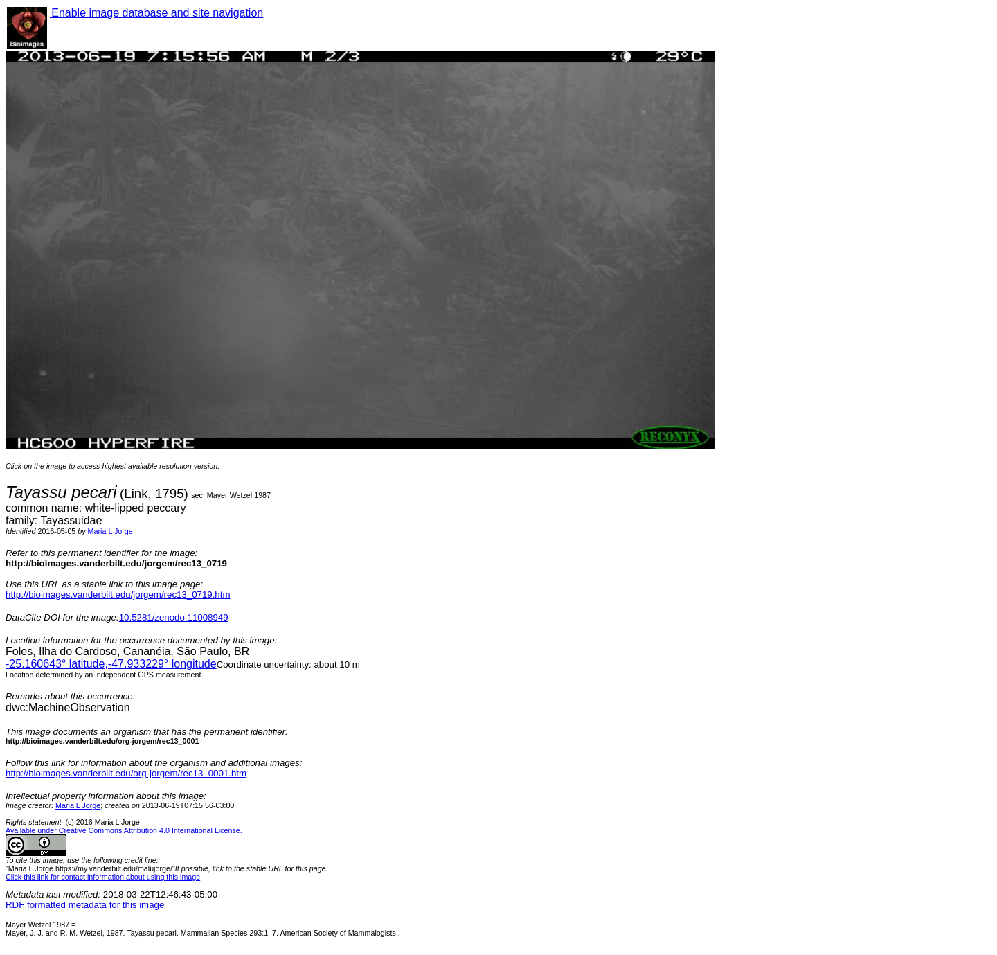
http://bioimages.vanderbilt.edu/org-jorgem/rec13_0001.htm (126, 773)
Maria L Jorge (110, 531)
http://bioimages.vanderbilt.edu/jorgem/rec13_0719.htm (118, 594)
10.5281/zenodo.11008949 (173, 617)
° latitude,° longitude (111, 664)
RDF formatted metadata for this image (85, 905)
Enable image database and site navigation (156, 13)
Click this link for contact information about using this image (103, 877)
